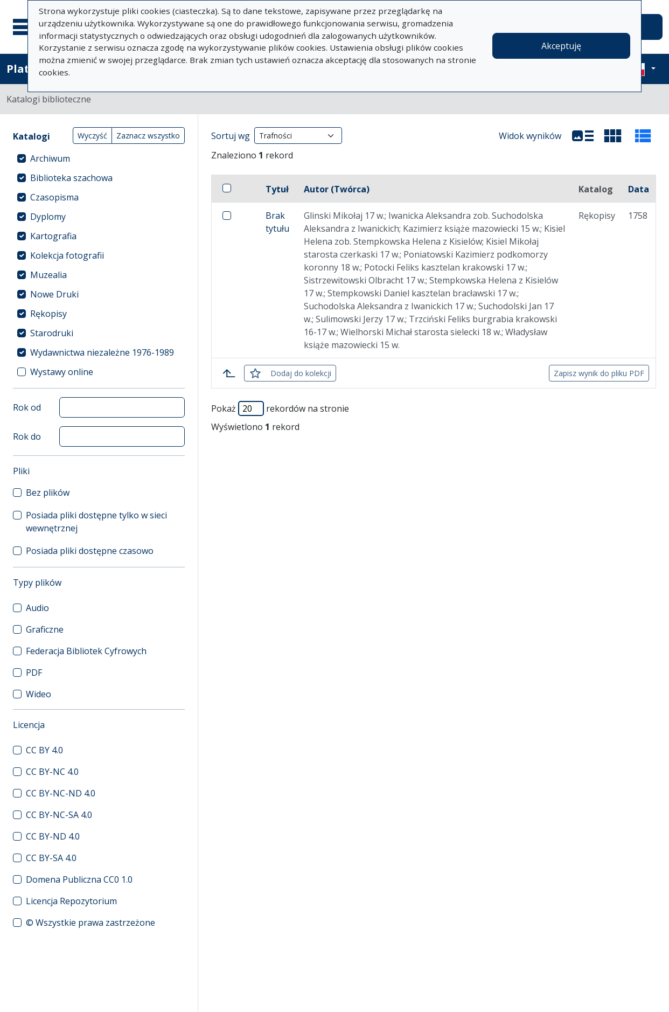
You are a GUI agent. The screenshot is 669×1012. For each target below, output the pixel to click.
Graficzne (45, 629)
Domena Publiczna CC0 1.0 (79, 879)
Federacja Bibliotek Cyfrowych (86, 651)
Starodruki (51, 333)
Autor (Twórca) (337, 189)
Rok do (27, 436)
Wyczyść (92, 135)
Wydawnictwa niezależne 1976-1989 (102, 352)
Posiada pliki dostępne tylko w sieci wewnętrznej (96, 521)
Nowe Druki (54, 294)
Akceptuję (561, 46)
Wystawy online (61, 372)
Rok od (27, 407)
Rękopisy (48, 314)
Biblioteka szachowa (71, 178)
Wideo (38, 694)
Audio (37, 608)
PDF (34, 672)
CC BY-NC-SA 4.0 (59, 815)
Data (638, 189)
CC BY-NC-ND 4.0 (60, 793)
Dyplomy (48, 217)
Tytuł (277, 189)
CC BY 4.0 (44, 750)
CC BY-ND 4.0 (53, 836)
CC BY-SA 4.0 (51, 858)
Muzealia (48, 275)
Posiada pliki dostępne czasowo (90, 551)
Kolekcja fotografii (67, 255)
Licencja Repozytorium (71, 901)
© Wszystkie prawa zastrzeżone (90, 922)
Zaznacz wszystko (148, 135)
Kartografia (53, 236)
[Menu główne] (26, 27)
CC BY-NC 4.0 (52, 772)
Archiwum (50, 158)
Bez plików (47, 492)
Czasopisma (54, 197)
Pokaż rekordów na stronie (280, 408)
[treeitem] (99, 158)
